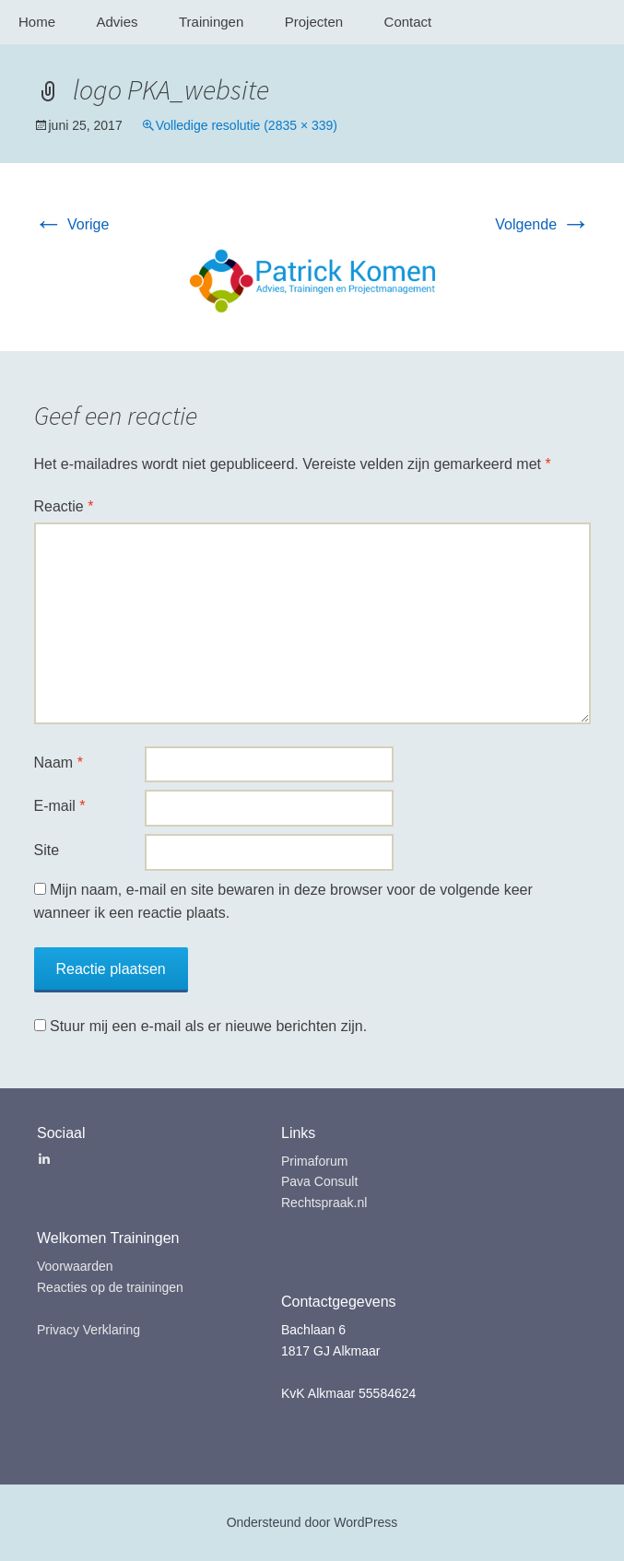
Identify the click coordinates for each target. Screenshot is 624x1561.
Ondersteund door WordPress (312, 1522)
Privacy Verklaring (88, 1329)
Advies (116, 21)
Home (36, 21)
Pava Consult (319, 1181)
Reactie (64, 506)
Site (47, 850)
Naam (58, 762)
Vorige (72, 224)
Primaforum (314, 1161)
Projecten (314, 21)
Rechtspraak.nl (324, 1202)
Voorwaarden (75, 1266)
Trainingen (211, 21)
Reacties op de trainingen (110, 1287)
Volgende (542, 224)
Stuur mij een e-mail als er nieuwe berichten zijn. (208, 1026)
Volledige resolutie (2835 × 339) (246, 125)
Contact (408, 21)
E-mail (60, 806)
